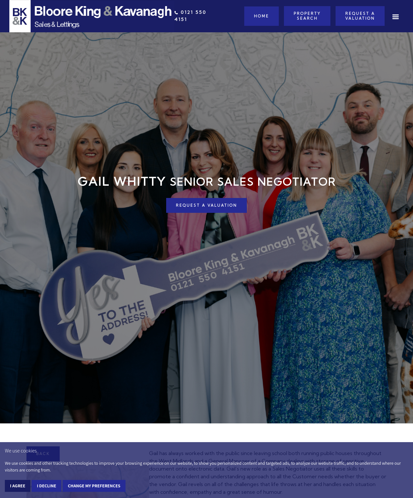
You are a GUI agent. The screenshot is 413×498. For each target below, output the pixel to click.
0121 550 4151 (190, 15)
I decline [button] (46, 486)
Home (261, 16)
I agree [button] (17, 486)
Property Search (307, 15)
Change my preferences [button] (94, 486)
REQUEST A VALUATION (206, 205)
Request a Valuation (360, 15)
